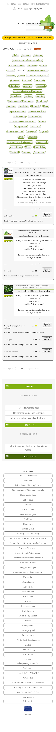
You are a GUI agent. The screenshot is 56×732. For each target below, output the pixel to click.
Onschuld (26, 152)
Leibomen (28, 587)
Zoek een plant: (29, 23)
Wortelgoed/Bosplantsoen (28, 640)
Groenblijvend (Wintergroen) (28, 553)
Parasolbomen (28, 591)
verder (37, 49)
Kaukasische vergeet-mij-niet (22, 121)
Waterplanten (28, 635)
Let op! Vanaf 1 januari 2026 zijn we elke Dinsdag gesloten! (28, 38)
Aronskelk (32, 65)
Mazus (28, 147)
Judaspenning (20, 116)
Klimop (42, 121)
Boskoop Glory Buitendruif (28, 663)
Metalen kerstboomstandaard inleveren (29, 418)
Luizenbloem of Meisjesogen (19, 142)
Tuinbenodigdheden (28, 616)
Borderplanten (28, 509)
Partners (30, 456)
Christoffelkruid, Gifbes (37, 75)
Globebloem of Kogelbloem (20, 101)
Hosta (45, 106)
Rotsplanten (28, 596)
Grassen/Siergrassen (28, 548)
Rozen (28, 601)
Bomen (28, 504)
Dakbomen (28, 524)
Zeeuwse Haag (28, 649)
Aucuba (10, 70)
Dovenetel (39, 80)
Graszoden (28, 678)
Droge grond (28, 529)
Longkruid (32, 137)
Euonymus (27, 86)
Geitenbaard (15, 96)
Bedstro (20, 70)
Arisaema (38, 55)
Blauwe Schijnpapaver (38, 70)
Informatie (28, 701)
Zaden (28, 645)
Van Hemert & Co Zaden (28, 692)
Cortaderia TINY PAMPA (28, 673)
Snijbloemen (28, 611)
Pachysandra (39, 152)
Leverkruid (31, 132)
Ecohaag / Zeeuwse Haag (28, 533)
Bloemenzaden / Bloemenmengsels (28, 490)
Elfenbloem (14, 86)
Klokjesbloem (21, 126)
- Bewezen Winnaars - (28, 475)
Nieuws (29, 386)
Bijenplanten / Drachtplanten (28, 485)
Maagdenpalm (42, 142)
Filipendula (41, 86)
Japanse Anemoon (17, 111)
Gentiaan (28, 96)
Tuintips (30, 425)
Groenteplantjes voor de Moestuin (28, 557)
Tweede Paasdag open (28, 407)
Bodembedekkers (28, 495)
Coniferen (28, 519)
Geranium (40, 96)
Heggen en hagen (28, 567)
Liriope (21, 137)
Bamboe (28, 480)
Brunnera (10, 75)
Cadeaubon (28, 668)
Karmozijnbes (35, 116)
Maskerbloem (16, 147)
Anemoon (26, 55)
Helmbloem (41, 101)
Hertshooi (11, 106)
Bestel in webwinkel (47, 215)
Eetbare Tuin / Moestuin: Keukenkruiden (28, 543)
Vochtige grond (28, 630)
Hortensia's (28, 577)
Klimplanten (28, 582)
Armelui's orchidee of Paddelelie (27, 60)
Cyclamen (26, 80)
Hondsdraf (23, 106)
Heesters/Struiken (28, 562)
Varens (28, 620)
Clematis (15, 80)
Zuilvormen (28, 654)
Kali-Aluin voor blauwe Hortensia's (28, 682)
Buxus (21, 75)
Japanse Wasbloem (37, 111)
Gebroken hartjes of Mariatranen (27, 91)
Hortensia (35, 106)
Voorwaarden (28, 715)
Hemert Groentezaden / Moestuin (28, 572)
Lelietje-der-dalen (15, 132)
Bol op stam (28, 500)
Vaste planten (28, 625)
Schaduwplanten (28, 606)
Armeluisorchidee (16, 65)
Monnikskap (39, 147)
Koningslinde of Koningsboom (28, 687)
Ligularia (43, 132)
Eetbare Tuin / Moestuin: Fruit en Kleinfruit (28, 538)
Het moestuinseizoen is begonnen (29, 413)
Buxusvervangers (28, 514)
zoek (48, 27)
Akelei (16, 55)
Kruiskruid (35, 126)
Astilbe (43, 65)
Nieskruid (14, 152)
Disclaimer (28, 717)
